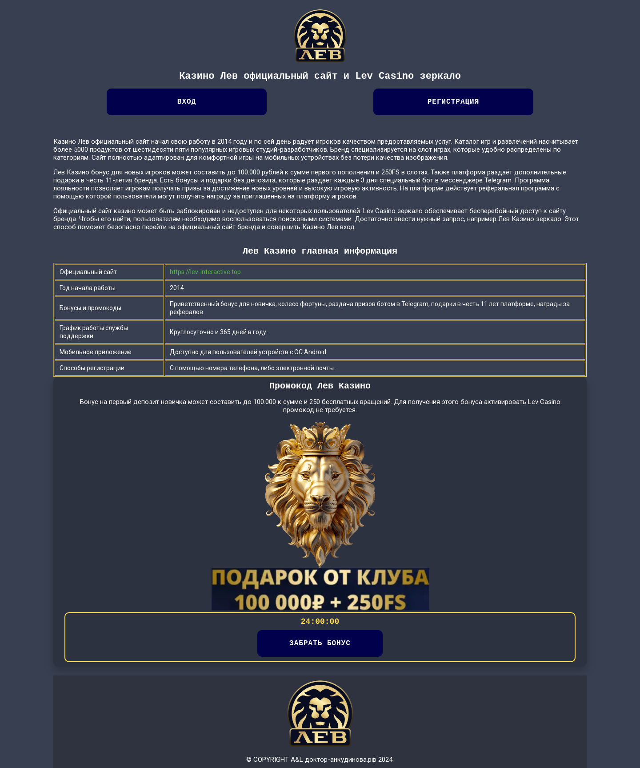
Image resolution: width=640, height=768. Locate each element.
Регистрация (454, 102)
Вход (186, 102)
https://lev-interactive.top (205, 271)
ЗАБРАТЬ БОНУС (320, 643)
